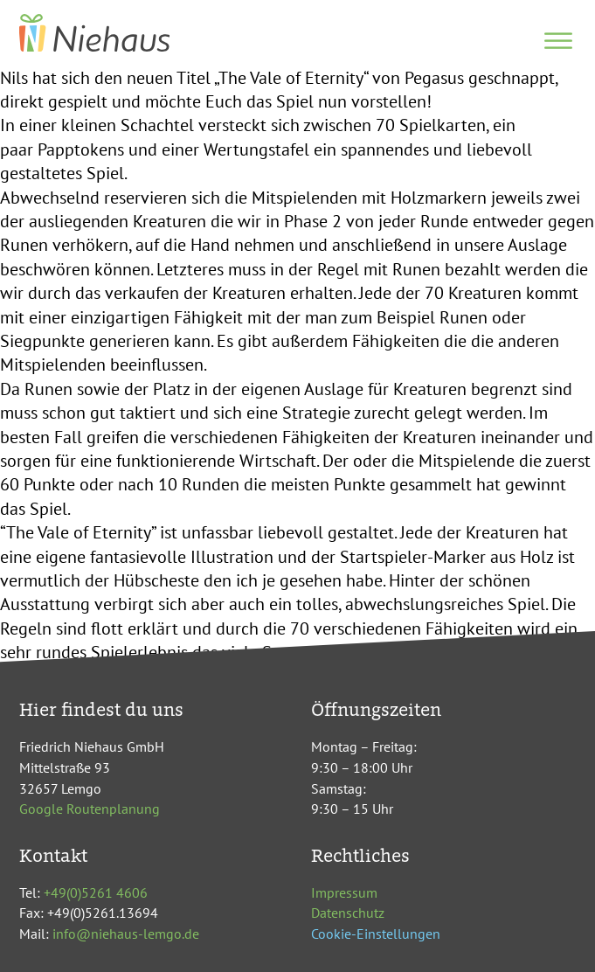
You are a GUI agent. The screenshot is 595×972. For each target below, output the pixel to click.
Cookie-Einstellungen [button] (375, 933)
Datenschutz (347, 912)
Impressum (344, 892)
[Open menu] (558, 41)
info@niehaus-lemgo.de (125, 933)
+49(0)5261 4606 (96, 892)
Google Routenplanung (89, 808)
